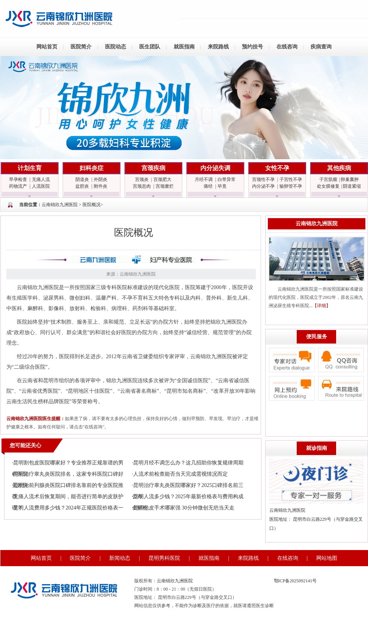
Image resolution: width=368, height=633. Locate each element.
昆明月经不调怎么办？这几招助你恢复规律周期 (188, 463)
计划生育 (30, 168)
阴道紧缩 (352, 186)
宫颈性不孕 (263, 179)
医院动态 (115, 47)
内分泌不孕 (263, 186)
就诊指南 (316, 448)
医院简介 (81, 47)
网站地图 (326, 558)
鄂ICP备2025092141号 (295, 580)
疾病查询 (321, 47)
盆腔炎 (82, 186)
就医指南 (184, 47)
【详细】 (321, 305)
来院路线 (218, 47)
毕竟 (222, 186)
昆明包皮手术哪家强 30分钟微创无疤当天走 (183, 508)
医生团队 (149, 47)
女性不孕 (277, 168)
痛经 (208, 186)
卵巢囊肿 (350, 179)
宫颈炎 (142, 179)
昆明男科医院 (164, 558)
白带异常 (227, 179)
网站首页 (46, 47)
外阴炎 (100, 179)
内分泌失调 (215, 168)
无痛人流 (41, 179)
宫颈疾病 (153, 168)
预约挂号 (252, 47)
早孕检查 (18, 179)
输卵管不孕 (290, 186)
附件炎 (100, 186)
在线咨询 (286, 47)
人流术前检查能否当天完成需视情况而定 (180, 474)
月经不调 (204, 179)
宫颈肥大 (162, 179)
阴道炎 (82, 179)
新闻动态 (119, 558)
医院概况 (92, 204)
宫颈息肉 (142, 186)
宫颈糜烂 (165, 186)
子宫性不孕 (290, 179)
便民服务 (316, 336)
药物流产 (18, 186)
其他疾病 (339, 168)
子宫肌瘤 (328, 179)
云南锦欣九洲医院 (60, 204)
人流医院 (41, 186)
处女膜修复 (328, 186)
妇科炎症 (92, 168)
